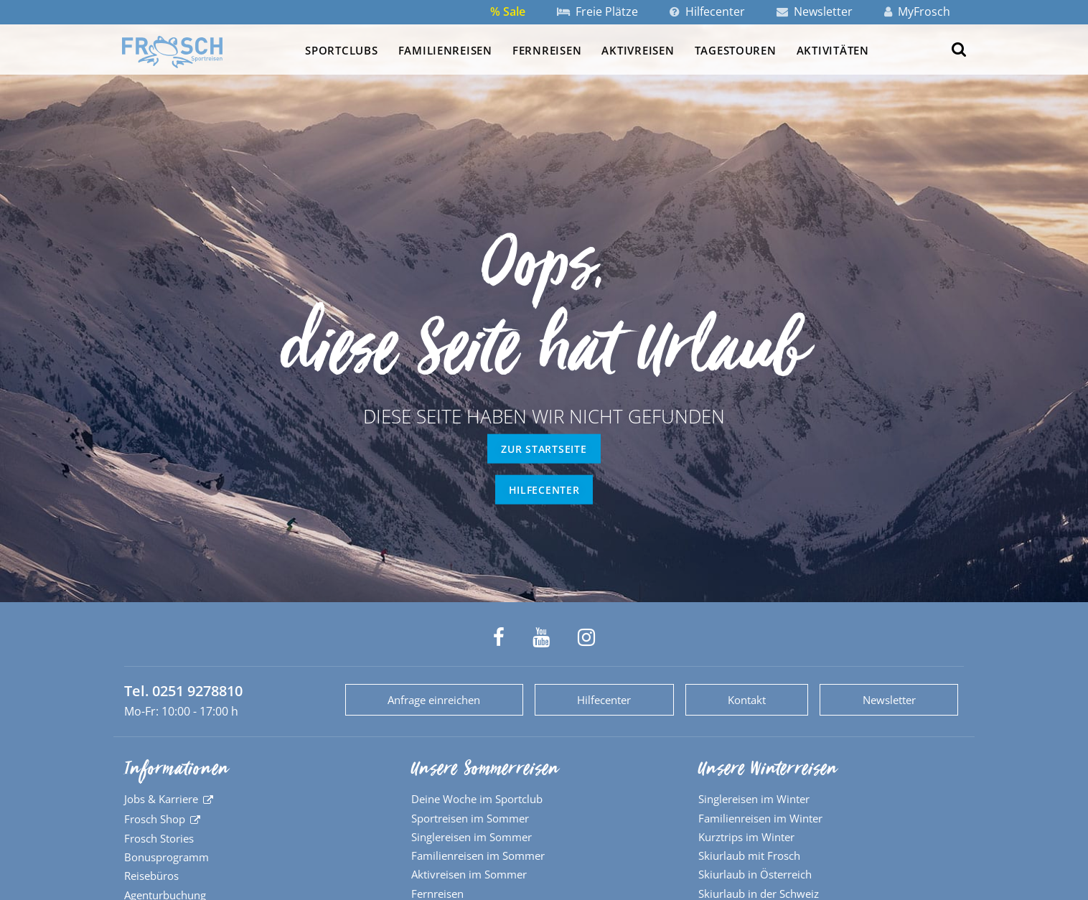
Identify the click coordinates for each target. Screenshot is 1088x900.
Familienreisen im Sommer (478, 855)
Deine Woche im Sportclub (477, 799)
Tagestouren (736, 50)
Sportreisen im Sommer (470, 818)
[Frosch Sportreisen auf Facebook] (499, 637)
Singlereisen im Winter (754, 799)
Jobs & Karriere (161, 799)
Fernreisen (546, 50)
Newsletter (815, 11)
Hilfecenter (707, 11)
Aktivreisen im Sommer (469, 874)
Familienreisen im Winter (760, 818)
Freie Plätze (597, 11)
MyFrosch (917, 11)
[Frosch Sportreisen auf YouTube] (541, 637)
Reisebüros (151, 875)
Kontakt (747, 700)
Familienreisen (445, 50)
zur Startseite (543, 449)
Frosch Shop (154, 819)
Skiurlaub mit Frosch (749, 855)
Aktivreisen (637, 50)
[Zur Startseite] (172, 51)
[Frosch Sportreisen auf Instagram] (586, 637)
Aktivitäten (833, 50)
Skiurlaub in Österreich (755, 874)
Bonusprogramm (166, 857)
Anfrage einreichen (434, 700)
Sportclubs (341, 50)
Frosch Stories (159, 838)
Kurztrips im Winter (746, 837)
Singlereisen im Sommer (471, 837)
